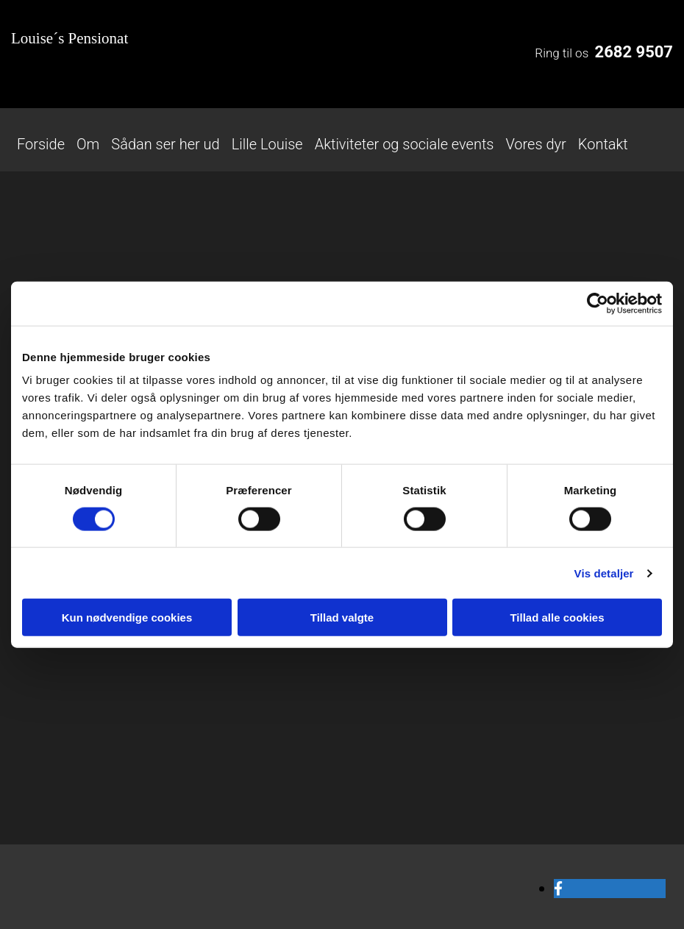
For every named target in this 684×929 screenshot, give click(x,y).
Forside (41, 144)
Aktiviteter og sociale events (404, 144)
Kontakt (603, 144)
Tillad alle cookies (557, 617)
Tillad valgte (342, 617)
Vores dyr (535, 144)
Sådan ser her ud (165, 144)
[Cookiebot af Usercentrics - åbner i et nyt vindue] (597, 303)
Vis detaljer (604, 572)
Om (87, 144)
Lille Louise (267, 144)
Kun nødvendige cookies (127, 617)
